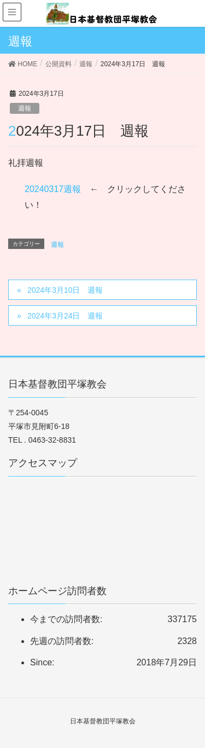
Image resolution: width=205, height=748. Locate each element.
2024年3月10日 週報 (65, 290)
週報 (24, 108)
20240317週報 (53, 189)
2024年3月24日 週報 (65, 315)
